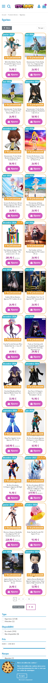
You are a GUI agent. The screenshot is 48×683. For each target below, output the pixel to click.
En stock (10, 631)
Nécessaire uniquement (25, 680)
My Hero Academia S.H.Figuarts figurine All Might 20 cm (12, 487)
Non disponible (12, 634)
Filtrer (7, 28)
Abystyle (9, 658)
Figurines (11, 619)
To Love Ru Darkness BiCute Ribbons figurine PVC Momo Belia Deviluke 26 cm (13, 205)
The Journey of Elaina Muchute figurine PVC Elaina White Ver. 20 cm (35, 205)
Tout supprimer (18, 607)
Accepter (22, 676)
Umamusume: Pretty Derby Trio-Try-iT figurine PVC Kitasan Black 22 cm (12, 111)
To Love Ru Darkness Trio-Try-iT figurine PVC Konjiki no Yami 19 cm (35, 158)
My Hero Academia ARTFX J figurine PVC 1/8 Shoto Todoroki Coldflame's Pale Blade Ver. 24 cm (35, 488)
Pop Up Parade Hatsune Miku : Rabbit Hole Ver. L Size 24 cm (12, 346)
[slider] (2, 648)
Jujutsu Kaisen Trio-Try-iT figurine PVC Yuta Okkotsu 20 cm (12, 581)
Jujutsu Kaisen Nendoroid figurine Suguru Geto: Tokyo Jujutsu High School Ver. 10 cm (35, 582)
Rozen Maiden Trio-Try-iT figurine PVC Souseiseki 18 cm (35, 299)
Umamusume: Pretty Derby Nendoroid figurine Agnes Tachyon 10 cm (12, 158)
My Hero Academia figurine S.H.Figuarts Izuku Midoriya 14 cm (35, 440)
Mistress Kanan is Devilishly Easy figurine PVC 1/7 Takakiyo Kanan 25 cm (13, 534)
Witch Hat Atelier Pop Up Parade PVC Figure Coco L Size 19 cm (12, 64)
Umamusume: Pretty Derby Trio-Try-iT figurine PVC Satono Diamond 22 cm (35, 64)
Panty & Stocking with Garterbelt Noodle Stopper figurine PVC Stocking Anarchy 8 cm (35, 347)
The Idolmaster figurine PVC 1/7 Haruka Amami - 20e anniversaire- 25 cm (13, 252)
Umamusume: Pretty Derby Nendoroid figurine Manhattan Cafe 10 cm (35, 111)
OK (31, 607)
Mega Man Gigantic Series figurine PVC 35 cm (13, 439)
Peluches (9, 621)
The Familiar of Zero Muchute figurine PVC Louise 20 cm (35, 252)
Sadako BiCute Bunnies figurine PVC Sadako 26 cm (12, 298)
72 (29, 599)
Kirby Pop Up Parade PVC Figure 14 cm (35, 533)
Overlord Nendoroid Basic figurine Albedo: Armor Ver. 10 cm (12, 393)
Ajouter (12, 74)
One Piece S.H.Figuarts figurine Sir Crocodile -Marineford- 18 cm (35, 393)
